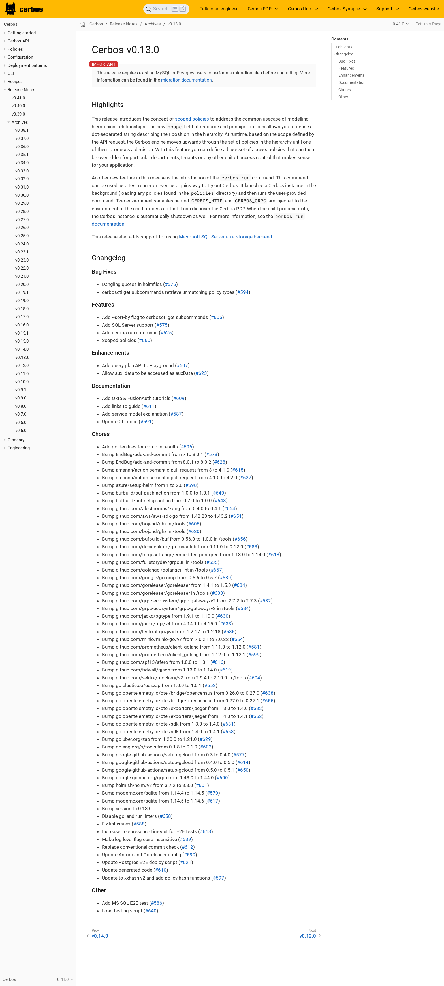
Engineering (19, 447)
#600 (222, 777)
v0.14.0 (22, 349)
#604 (254, 678)
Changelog (343, 54)
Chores (344, 89)
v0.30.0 (22, 195)
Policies (15, 49)
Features (346, 68)
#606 (216, 317)
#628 (219, 462)
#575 (162, 325)
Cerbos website (424, 9)
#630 (223, 616)
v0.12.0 (22, 365)
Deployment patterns (27, 65)
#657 (216, 570)
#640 (151, 911)
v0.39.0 (18, 114)
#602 (206, 747)
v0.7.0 (20, 414)
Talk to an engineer (219, 9)
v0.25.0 (22, 235)
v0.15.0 (22, 341)
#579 (212, 793)
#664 (229, 508)
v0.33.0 (22, 171)
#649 (218, 493)
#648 (220, 500)
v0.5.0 (20, 430)
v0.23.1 (22, 251)
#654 (237, 639)
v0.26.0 (22, 227)
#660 (144, 340)
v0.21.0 (22, 276)
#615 (238, 470)
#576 (170, 284)
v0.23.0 (22, 260)
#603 (217, 593)
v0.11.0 (22, 373)
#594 (243, 292)
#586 (156, 903)
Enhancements (351, 75)
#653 (228, 731)
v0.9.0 (20, 398)
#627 (245, 477)
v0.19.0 (22, 300)
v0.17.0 (22, 316)
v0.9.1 (20, 389)
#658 (165, 816)
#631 (228, 724)
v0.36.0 (22, 146)
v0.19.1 (22, 292)
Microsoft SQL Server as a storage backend (225, 236)
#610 (160, 870)
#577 (239, 755)
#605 (194, 524)
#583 (251, 546)
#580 (225, 577)
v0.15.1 (22, 333)
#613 (205, 831)
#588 (139, 824)
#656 (240, 539)
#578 (211, 454)
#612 (187, 847)
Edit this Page (428, 24)
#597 (218, 878)
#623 (201, 373)
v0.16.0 (22, 325)
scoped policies (192, 119)
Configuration (20, 57)
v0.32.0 (22, 178)
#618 (273, 554)
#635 (212, 562)
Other (343, 97)
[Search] (166, 9)
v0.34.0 (22, 162)
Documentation (352, 82)
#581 (254, 647)
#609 (179, 398)
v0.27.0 (22, 219)
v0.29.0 (22, 203)
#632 (256, 708)
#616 (217, 662)
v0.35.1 (22, 154)
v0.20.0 (22, 284)
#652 (210, 685)
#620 (194, 531)
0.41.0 (398, 24)
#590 (189, 854)
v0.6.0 (20, 422)
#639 (185, 839)
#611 (149, 406)
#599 (254, 654)
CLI (11, 73)
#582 (265, 601)
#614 (243, 762)
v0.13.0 (22, 357)
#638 (268, 693)
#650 (243, 770)
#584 (243, 608)
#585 (229, 631)
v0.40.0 (18, 105)
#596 (186, 447)
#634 (239, 585)
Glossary (16, 439)
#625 (166, 332)
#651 (236, 516)
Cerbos (11, 24)
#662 (256, 716)
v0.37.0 (22, 138)
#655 (268, 700)
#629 (205, 739)
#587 (176, 414)
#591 (146, 421)
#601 (201, 785)
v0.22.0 (22, 268)
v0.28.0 (22, 211)
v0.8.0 (20, 406)
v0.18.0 (22, 308)
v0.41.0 (18, 97)
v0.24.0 (22, 244)
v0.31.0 (22, 187)
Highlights (343, 47)
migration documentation (186, 80)
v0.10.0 (22, 381)
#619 (225, 670)
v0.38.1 (22, 130)
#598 (191, 485)
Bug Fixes (346, 61)
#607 (182, 365)
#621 (185, 862)
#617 (212, 801)
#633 (225, 623)
